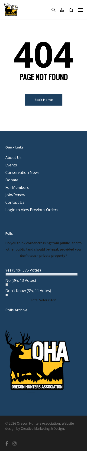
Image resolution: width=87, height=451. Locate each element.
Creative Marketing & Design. (43, 428)
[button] (80, 9)
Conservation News (22, 172)
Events (11, 165)
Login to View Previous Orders (31, 209)
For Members (17, 187)
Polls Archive (16, 310)
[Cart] (71, 10)
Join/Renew (15, 194)
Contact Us (14, 202)
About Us (13, 157)
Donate (11, 179)
